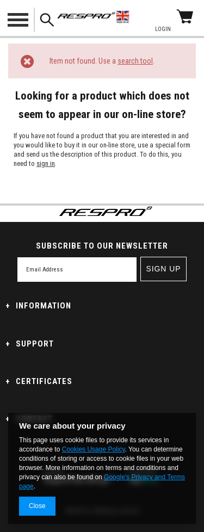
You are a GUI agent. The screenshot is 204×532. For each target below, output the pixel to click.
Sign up (163, 268)
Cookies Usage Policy (93, 449)
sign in (45, 163)
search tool (135, 61)
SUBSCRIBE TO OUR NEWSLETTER (102, 246)
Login (163, 29)
